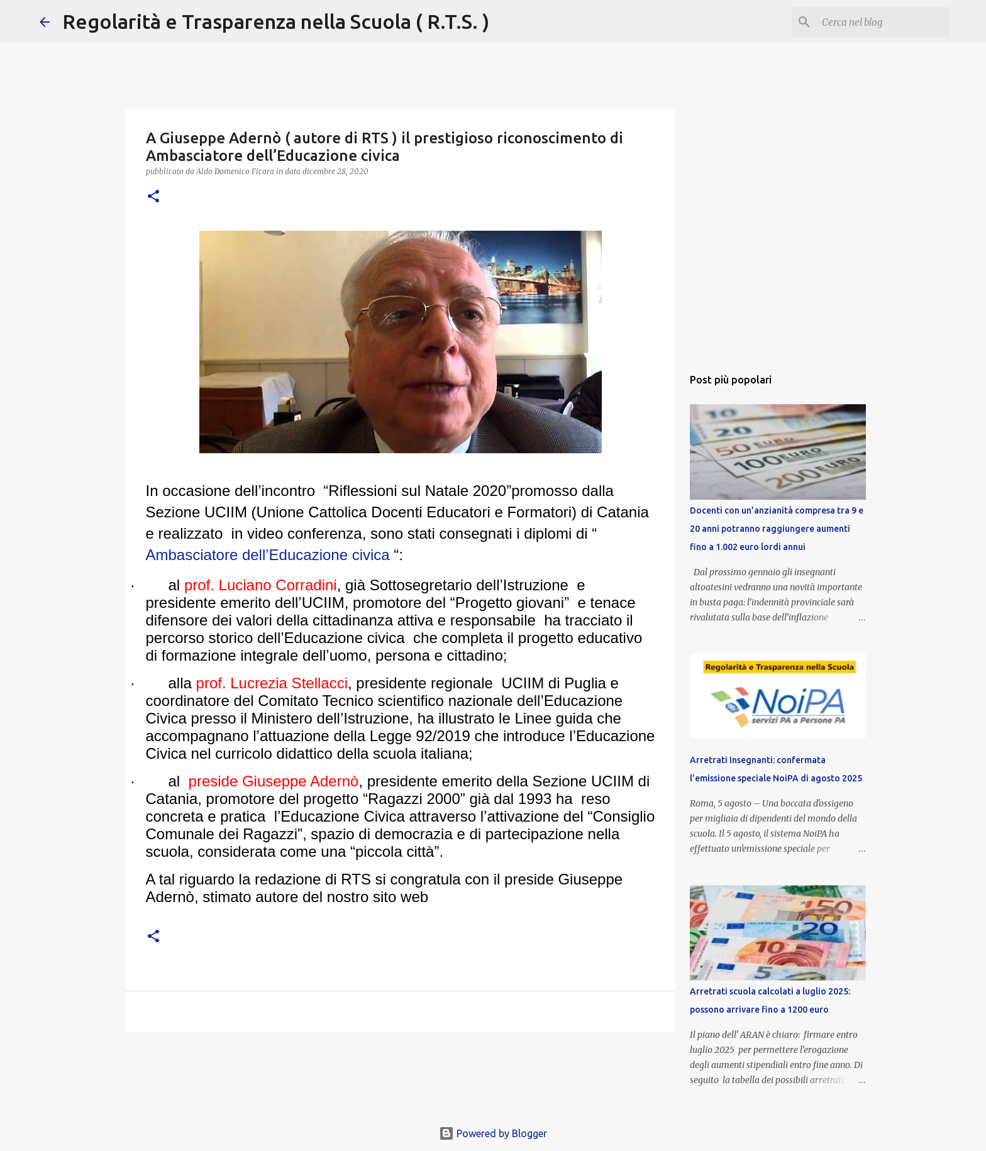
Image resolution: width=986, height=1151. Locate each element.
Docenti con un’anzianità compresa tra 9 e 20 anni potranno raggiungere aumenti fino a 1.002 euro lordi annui (776, 528)
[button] (153, 197)
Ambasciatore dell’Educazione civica (268, 554)
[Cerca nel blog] (883, 22)
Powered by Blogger (493, 1133)
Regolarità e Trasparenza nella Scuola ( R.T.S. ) (275, 21)
